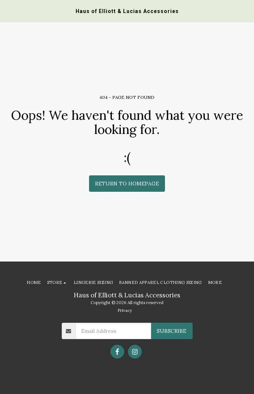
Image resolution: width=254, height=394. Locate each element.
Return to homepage (127, 183)
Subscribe (171, 331)
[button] (8, 10)
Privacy (124, 310)
